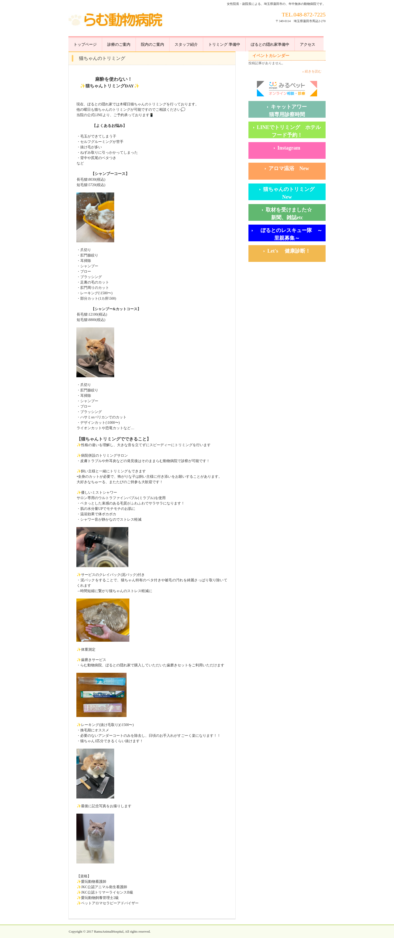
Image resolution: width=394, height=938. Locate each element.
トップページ (85, 44)
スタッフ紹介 (186, 44)
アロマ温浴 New (288, 168)
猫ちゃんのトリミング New (294, 193)
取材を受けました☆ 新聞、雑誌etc (296, 213)
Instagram (288, 148)
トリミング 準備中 (224, 44)
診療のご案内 (118, 44)
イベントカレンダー (270, 55)
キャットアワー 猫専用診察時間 (297, 110)
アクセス (307, 44)
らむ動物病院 (116, 20)
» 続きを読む (311, 71)
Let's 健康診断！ (296, 251)
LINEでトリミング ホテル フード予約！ (291, 131)
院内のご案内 (152, 44)
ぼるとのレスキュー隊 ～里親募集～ (288, 234)
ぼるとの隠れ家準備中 (270, 44)
